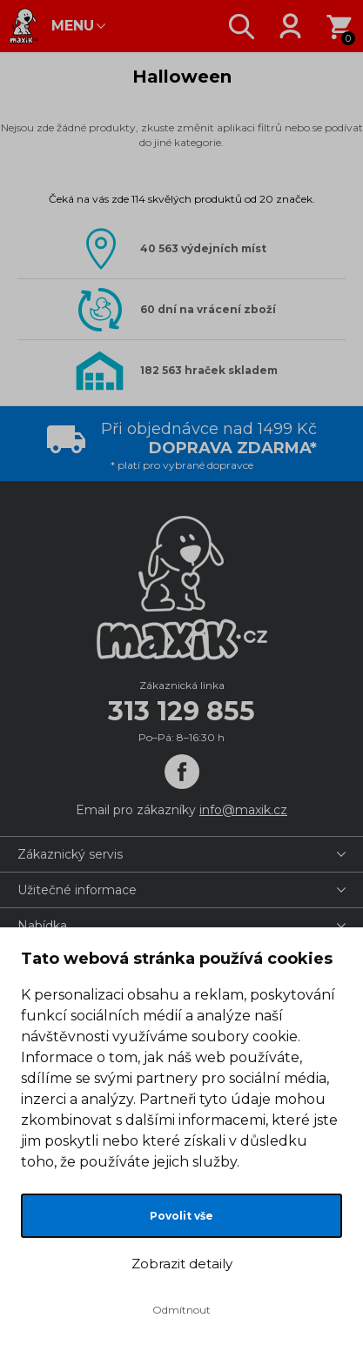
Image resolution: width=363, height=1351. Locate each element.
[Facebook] (182, 771)
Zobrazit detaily (181, 1263)
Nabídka (42, 925)
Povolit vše (181, 1215)
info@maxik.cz (243, 810)
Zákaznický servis (70, 854)
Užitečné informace (77, 890)
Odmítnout (181, 1309)
